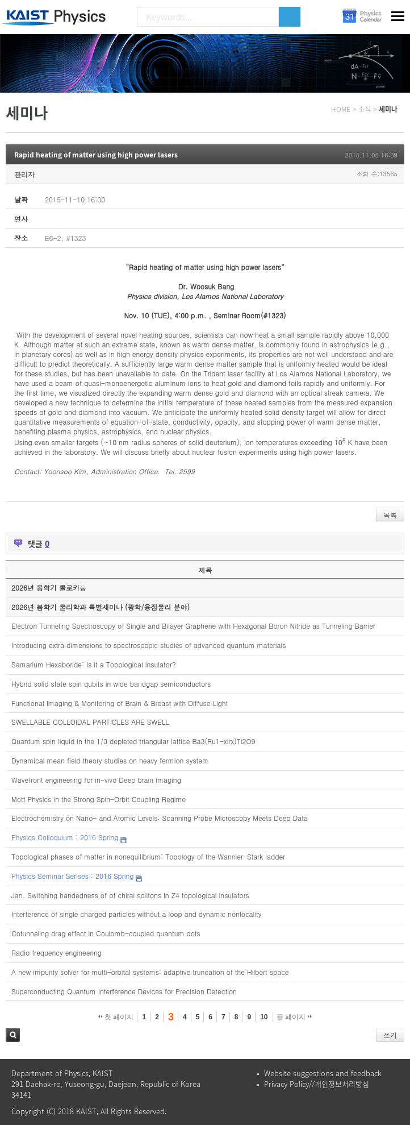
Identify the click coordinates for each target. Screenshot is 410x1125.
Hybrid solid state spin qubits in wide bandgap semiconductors (111, 683)
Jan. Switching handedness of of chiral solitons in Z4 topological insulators (130, 895)
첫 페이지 (116, 1017)
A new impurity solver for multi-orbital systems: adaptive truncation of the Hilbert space (150, 972)
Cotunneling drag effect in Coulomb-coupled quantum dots (105, 933)
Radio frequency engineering (56, 952)
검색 (13, 1035)
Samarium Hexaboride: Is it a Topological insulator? (93, 664)
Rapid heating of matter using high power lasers (96, 155)
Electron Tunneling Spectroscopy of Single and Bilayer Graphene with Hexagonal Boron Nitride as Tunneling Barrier (193, 625)
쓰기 (390, 1035)
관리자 (24, 174)
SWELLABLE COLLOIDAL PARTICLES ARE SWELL (90, 722)
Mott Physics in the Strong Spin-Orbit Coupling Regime (98, 799)
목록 (390, 515)
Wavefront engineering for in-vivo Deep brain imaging (96, 779)
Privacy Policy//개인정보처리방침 (316, 1083)
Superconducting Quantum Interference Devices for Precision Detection (124, 991)
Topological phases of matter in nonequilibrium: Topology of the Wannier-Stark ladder (148, 856)
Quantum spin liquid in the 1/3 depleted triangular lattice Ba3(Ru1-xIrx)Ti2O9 (133, 741)
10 (263, 1017)
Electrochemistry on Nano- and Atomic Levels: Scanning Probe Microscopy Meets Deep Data (159, 818)
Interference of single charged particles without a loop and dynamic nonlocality (136, 914)
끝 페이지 (294, 1017)
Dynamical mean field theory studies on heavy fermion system (109, 760)
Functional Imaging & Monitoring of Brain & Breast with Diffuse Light (119, 703)
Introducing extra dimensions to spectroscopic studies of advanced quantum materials (148, 645)
